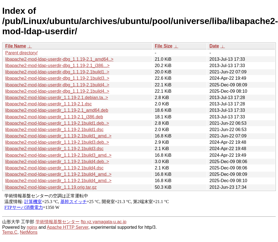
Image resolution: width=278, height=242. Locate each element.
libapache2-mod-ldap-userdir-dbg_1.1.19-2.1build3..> (57, 78)
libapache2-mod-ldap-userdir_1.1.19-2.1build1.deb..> (57, 123)
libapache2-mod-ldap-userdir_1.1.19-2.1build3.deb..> (57, 142)
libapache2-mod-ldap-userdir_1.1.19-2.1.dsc (48, 104)
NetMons (28, 232)
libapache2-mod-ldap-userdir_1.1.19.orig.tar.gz (51, 187)
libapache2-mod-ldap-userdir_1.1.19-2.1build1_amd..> (58, 136)
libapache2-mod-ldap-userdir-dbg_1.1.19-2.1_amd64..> (59, 59)
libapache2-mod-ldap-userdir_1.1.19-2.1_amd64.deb (56, 110)
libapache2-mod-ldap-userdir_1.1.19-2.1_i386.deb (54, 117)
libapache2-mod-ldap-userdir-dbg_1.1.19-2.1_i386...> (57, 65)
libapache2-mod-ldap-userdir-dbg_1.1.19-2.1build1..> (57, 72)
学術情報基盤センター (58, 221)
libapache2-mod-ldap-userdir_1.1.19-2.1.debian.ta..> (56, 97)
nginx (32, 227)
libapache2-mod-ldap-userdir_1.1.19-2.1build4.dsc (54, 168)
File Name (15, 46)
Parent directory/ (21, 52)
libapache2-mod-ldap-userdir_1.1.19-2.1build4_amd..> (58, 174)
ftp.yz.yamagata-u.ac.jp (103, 221)
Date (214, 46)
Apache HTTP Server (67, 227)
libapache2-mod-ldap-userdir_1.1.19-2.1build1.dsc (54, 129)
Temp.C (9, 232)
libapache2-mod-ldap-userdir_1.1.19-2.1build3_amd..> (58, 155)
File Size (163, 46)
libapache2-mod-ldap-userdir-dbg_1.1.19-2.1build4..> (57, 85)
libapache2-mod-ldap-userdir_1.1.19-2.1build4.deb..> (57, 161)
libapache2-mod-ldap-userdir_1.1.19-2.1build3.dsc (54, 148)
